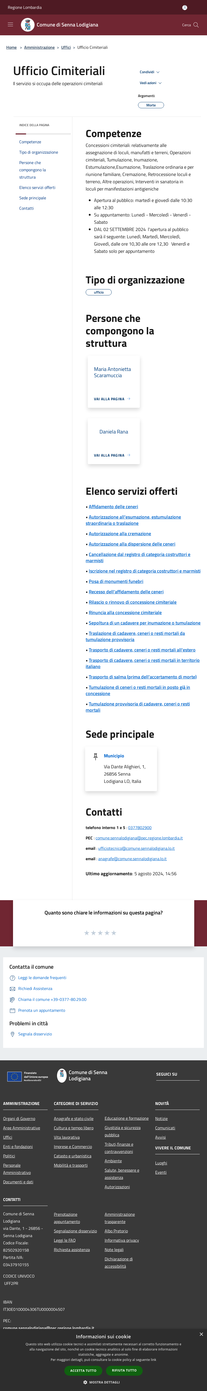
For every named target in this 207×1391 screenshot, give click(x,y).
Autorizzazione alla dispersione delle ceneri (132, 543)
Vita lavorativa (67, 1137)
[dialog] (103, 1360)
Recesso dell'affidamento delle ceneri (126, 591)
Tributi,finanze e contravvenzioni (119, 1148)
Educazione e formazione (127, 1118)
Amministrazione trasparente (120, 1218)
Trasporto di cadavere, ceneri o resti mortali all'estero (142, 649)
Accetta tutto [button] (83, 1370)
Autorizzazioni (117, 1187)
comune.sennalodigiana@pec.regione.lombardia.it (139, 838)
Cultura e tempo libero (73, 1128)
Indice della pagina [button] (34, 125)
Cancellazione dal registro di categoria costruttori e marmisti (138, 557)
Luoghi (161, 1163)
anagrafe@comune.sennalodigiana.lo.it (132, 859)
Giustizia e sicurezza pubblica (123, 1131)
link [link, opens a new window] (153, 1360)
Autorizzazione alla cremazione (120, 533)
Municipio (114, 755)
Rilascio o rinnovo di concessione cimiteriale (133, 602)
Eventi (161, 1172)
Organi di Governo (19, 1118)
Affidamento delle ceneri (113, 506)
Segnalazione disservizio (75, 1231)
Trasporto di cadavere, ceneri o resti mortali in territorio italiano (143, 663)
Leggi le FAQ (65, 1240)
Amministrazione (39, 47)
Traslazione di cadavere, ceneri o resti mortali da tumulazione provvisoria (135, 636)
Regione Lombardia (25, 7)
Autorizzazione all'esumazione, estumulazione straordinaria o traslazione (133, 520)
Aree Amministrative (21, 1128)
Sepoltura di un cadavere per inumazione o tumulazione (144, 622)
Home (11, 47)
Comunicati (165, 1128)
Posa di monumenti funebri (116, 581)
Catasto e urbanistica (72, 1156)
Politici (9, 1156)
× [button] (201, 1334)
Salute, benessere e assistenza (122, 1173)
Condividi (150, 72)
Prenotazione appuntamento (67, 1218)
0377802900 (140, 827)
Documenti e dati (18, 1182)
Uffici (66, 47)
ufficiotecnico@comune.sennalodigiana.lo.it (136, 848)
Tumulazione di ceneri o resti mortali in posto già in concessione (138, 690)
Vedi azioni (151, 83)
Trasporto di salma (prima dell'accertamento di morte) (143, 676)
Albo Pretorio (116, 1231)
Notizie (161, 1118)
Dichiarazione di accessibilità (119, 1262)
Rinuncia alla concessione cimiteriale (125, 612)
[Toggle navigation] (10, 24)
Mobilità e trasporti (71, 1165)
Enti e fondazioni (18, 1146)
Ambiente (113, 1161)
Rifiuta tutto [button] (124, 1370)
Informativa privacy (122, 1240)
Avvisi (160, 1137)
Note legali (114, 1249)
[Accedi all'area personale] (185, 8)
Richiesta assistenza (72, 1249)
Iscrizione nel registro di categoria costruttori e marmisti (144, 570)
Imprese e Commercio (73, 1146)
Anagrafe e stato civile (73, 1118)
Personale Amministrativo (17, 1169)
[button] (103, 1382)
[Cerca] (196, 25)
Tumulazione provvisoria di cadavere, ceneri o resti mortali (138, 707)
